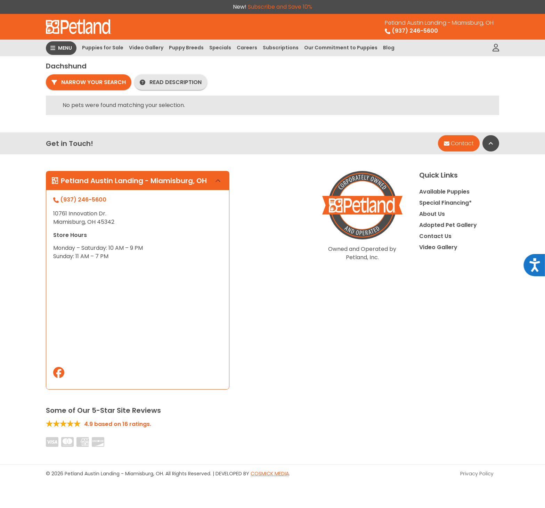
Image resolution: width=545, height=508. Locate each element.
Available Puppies (444, 192)
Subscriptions (281, 47)
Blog (388, 47)
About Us (432, 214)
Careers (247, 47)
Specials (220, 47)
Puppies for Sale (102, 47)
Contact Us (435, 236)
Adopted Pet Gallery (448, 225)
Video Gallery (146, 47)
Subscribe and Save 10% (280, 7)
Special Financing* (445, 203)
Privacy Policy (477, 473)
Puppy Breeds (186, 47)
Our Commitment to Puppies (340, 47)
